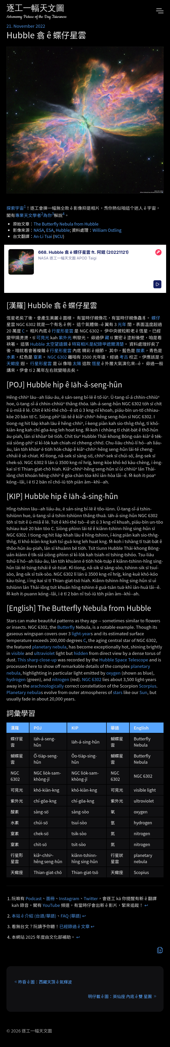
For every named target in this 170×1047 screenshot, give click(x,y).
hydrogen (16, 679)
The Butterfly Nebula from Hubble (66, 224)
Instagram (69, 898)
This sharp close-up (37, 659)
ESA (50, 230)
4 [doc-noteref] (64, 213)
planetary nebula (49, 647)
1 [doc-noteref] (25, 206)
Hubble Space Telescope (123, 659)
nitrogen (60, 679)
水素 (10, 357)
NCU (58, 236)
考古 (123, 357)
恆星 (96, 363)
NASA (39, 230)
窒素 (37, 357)
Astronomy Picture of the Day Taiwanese (36, 16)
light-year (81, 633)
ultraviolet (44, 653)
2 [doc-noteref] (42, 213)
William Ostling (106, 230)
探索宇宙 (15, 208)
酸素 (140, 350)
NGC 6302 (57, 357)
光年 (122, 324)
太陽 (77, 363)
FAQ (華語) (71, 916)
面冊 (50, 898)
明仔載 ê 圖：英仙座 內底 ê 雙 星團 (120, 996)
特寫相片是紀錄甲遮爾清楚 (98, 344)
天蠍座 (12, 363)
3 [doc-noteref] (53, 213)
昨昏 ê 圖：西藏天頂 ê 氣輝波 (45, 982)
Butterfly (66, 627)
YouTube (51, 905)
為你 (47, 215)
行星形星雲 (62, 331)
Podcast (34, 898)
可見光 (42, 337)
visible (17, 653)
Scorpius (147, 686)
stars (117, 692)
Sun (143, 692)
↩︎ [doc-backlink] (146, 905)
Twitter (91, 898)
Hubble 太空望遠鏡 (48, 344)
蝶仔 (155, 318)
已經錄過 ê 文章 (74, 926)
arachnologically (47, 686)
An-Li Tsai (43, 236)
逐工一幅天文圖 (35, 8)
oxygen (113, 673)
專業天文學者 (28, 215)
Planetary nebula (23, 692)
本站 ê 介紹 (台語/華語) (34, 916)
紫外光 (65, 337)
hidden (81, 653)
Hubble (63, 230)
